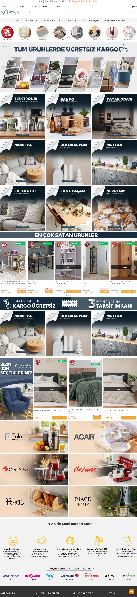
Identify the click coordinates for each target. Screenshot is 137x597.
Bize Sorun (57, 6)
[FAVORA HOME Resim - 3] (114, 116)
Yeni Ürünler (7, 6)
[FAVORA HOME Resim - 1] (22, 116)
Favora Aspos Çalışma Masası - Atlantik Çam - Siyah (68, 282)
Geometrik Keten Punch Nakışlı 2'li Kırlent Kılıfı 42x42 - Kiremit (12, 282)
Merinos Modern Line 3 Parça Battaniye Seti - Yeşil (84, 410)
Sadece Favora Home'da (40, 6)
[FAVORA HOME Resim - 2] (68, 116)
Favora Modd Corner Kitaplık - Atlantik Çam (123, 282)
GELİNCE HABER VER (18, 291)
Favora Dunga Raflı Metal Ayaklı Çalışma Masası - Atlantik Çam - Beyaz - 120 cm (40, 283)
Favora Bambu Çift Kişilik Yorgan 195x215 (47, 410)
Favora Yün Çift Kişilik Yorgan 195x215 (115, 410)
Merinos (71, 413)
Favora (3, 286)
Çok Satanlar (23, 6)
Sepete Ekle (49, 291)
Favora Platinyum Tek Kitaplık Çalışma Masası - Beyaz (95, 282)
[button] (67, 38)
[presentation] (3, 32)
